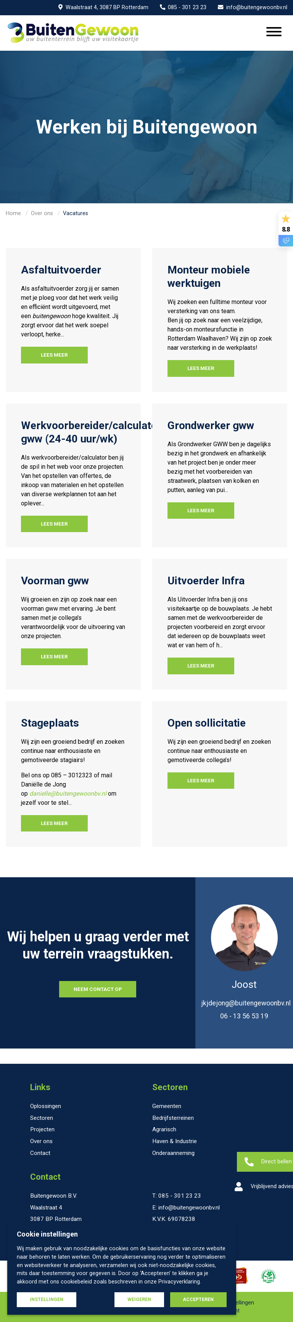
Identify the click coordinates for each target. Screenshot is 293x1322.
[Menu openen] (274, 33)
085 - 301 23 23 (183, 7)
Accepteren (198, 1299)
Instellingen (46, 1299)
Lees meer (54, 355)
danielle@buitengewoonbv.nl (67, 793)
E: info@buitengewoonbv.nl (186, 1207)
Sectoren (170, 1087)
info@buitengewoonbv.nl (252, 7)
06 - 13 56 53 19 (244, 1016)
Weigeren (139, 1299)
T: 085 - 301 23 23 (176, 1195)
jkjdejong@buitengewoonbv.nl (246, 1003)
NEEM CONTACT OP (98, 989)
